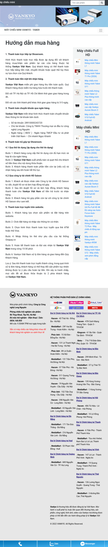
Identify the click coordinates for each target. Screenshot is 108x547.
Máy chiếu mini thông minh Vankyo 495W (91, 239)
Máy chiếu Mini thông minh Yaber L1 (92, 63)
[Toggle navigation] (101, 30)
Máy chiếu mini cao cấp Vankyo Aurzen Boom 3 (91, 107)
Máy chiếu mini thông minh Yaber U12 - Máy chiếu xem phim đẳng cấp (92, 253)
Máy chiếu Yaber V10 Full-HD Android (92, 117)
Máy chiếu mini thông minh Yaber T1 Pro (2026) (92, 73)
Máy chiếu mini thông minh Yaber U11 (92, 84)
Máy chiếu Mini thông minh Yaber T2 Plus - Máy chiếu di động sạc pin (92, 226)
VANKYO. (61, 524)
